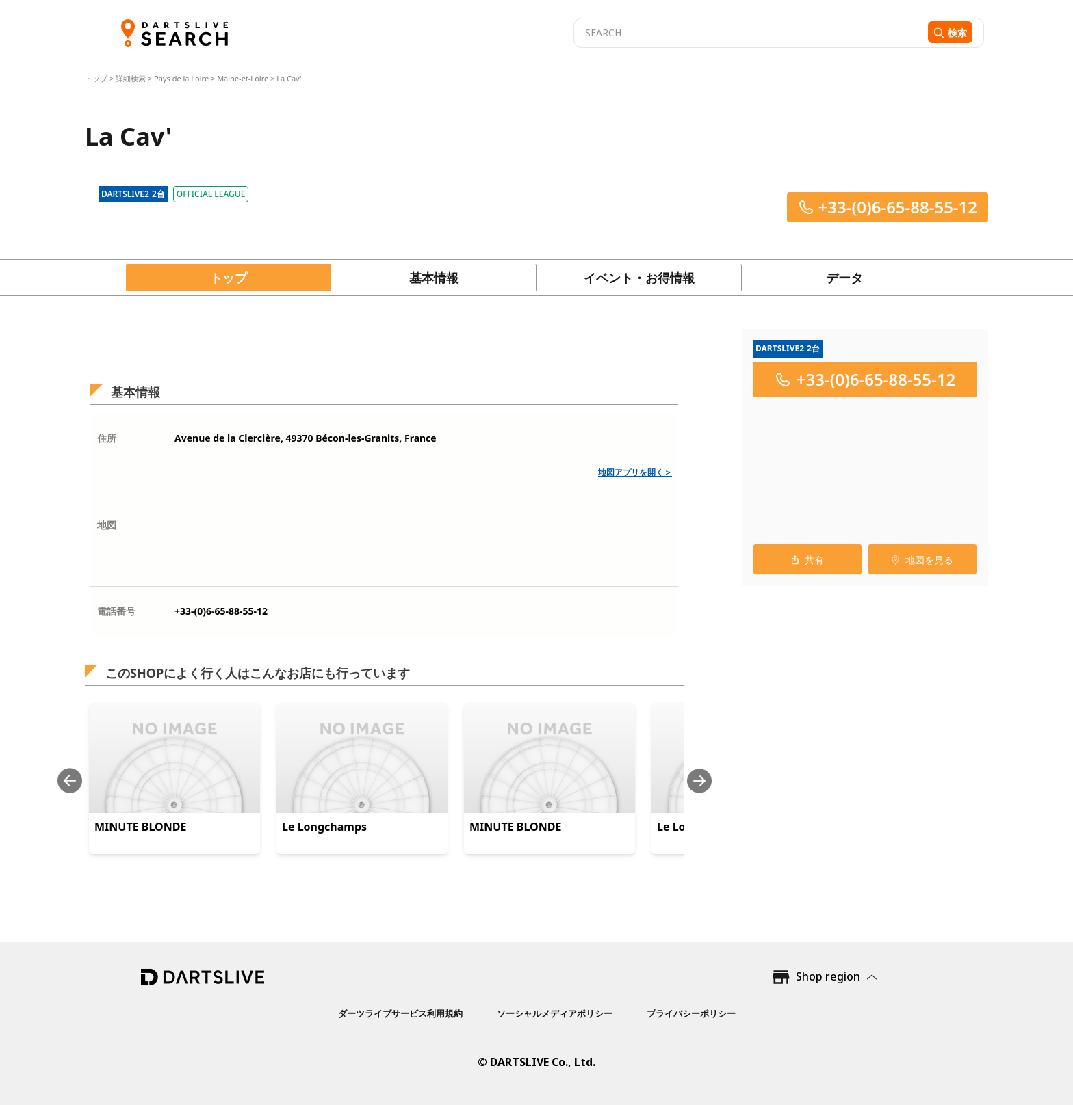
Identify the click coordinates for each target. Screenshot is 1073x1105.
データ (844, 277)
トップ (97, 78)
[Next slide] (699, 780)
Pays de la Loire (181, 78)
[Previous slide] (69, 780)
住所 (106, 437)
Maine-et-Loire (242, 78)
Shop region (828, 976)
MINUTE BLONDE (140, 826)
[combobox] (749, 32)
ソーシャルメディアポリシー (554, 1013)
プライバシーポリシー (691, 1013)
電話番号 (116, 610)
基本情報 (433, 277)
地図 (106, 524)
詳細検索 (132, 78)
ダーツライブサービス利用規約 (400, 1013)
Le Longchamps (324, 826)
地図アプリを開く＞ (635, 472)
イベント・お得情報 (639, 277)
